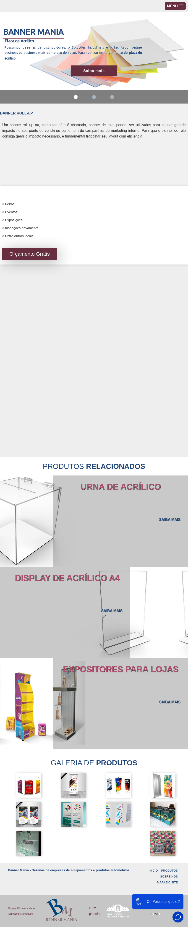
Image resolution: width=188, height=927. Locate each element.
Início (153, 870)
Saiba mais (94, 71)
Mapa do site (167, 882)
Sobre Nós (169, 876)
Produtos (169, 870)
